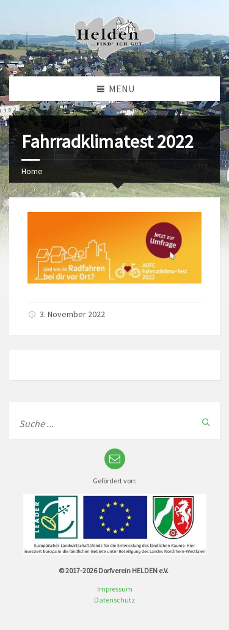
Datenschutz (114, 599)
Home (32, 171)
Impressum (115, 588)
